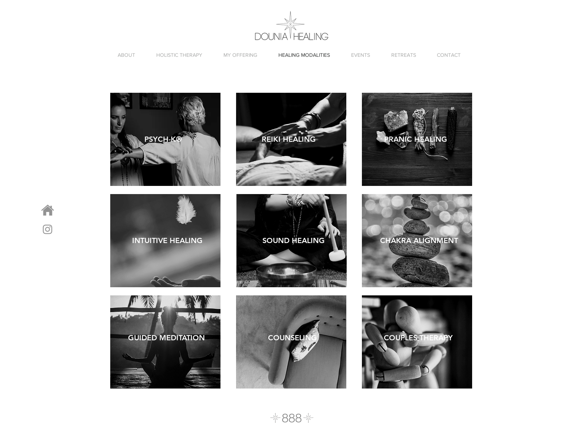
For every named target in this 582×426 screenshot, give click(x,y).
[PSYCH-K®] (163, 139)
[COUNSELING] (292, 337)
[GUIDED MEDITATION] (166, 337)
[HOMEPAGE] (47, 210)
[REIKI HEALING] (288, 139)
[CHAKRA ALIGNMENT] (419, 240)
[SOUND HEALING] (294, 240)
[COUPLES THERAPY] (418, 337)
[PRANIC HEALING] (415, 139)
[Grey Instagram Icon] (47, 229)
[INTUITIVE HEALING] (167, 240)
